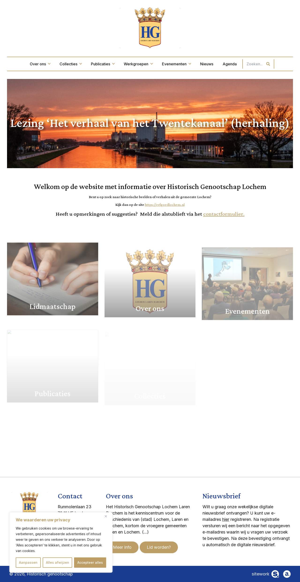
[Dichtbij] (107, 516)
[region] (60, 542)
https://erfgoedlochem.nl (165, 205)
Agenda (230, 64)
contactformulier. (223, 214)
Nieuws (206, 64)
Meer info (122, 547)
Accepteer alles (90, 562)
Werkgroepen (138, 64)
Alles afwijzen (57, 562)
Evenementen (176, 64)
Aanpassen (28, 562)
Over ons (40, 64)
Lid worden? (159, 547)
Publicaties (102, 64)
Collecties (71, 64)
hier (225, 519)
